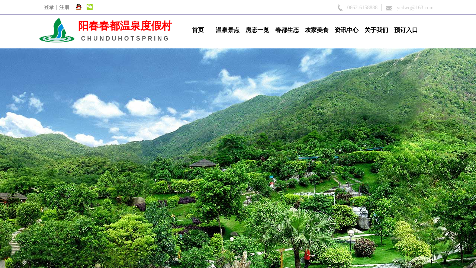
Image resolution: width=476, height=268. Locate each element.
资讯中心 (346, 30)
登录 (49, 7)
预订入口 (406, 30)
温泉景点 (227, 30)
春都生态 (287, 30)
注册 (64, 7)
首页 (198, 30)
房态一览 (257, 30)
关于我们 (376, 30)
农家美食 (317, 30)
